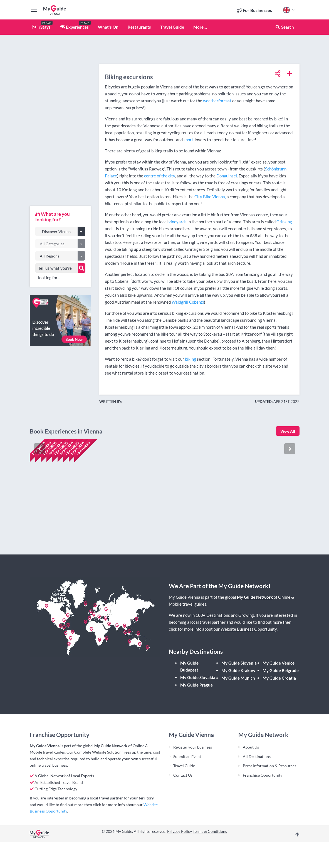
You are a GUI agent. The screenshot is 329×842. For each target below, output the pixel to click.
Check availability (53, 533)
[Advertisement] (60, 118)
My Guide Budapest (189, 666)
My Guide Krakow (238, 670)
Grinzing (284, 221)
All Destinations (257, 756)
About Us (251, 747)
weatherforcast (217, 100)
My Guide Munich (238, 677)
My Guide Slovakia (197, 677)
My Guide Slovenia (239, 662)
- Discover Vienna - (56, 231)
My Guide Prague (196, 684)
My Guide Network (255, 597)
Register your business (192, 747)
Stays (42, 26)
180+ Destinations (213, 615)
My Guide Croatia (279, 677)
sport (188, 139)
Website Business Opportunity (249, 629)
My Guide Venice (279, 662)
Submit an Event (187, 756)
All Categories (52, 243)
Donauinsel (226, 175)
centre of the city (159, 175)
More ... (200, 26)
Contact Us (182, 775)
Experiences (74, 26)
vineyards (178, 221)
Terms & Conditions (210, 831)
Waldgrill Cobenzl (188, 301)
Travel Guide (172, 26)
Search (284, 26)
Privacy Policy (179, 831)
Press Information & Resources (269, 765)
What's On (108, 26)
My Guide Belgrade (281, 670)
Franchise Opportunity (262, 775)
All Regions (49, 256)
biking (190, 358)
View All (287, 431)
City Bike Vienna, (210, 196)
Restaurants (139, 26)
